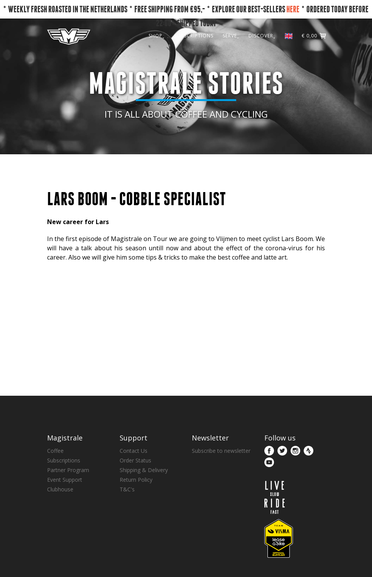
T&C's (127, 489)
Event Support (64, 479)
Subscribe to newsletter (221, 450)
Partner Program (68, 470)
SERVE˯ (231, 35)
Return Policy (136, 479)
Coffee (55, 450)
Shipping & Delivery (144, 470)
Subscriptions (63, 460)
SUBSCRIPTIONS (193, 35)
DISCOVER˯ (262, 35)
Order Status (135, 460)
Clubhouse (60, 489)
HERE (292, 9)
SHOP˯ (157, 35)
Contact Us (133, 450)
